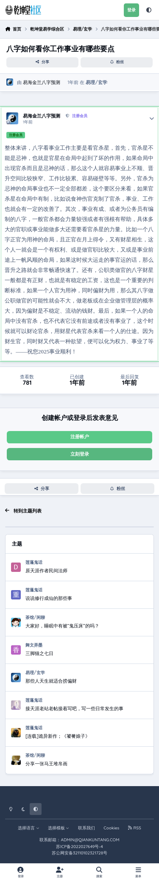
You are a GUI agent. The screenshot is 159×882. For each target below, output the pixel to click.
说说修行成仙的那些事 (48, 598)
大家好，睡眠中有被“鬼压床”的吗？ (62, 626)
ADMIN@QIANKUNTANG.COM (90, 840)
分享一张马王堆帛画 (46, 764)
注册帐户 (79, 437)
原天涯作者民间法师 (46, 571)
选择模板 (59, 828)
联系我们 (86, 828)
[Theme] (149, 10)
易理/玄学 (96, 82)
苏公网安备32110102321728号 (79, 853)
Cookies (111, 828)
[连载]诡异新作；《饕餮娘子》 (57, 736)
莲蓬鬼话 (33, 562)
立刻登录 (79, 454)
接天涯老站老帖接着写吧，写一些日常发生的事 (74, 708)
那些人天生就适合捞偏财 (51, 681)
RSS (134, 828)
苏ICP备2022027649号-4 (79, 846)
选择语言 (28, 828)
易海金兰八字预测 (41, 82)
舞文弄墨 (33, 645)
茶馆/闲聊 (35, 617)
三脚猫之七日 (39, 653)
